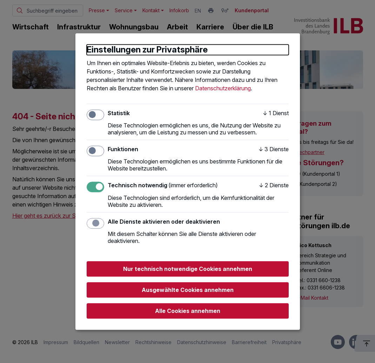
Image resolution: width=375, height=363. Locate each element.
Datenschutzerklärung (223, 88)
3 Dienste (274, 149)
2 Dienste (274, 185)
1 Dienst (276, 113)
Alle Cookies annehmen (187, 310)
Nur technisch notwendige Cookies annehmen (187, 268)
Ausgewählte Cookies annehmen (188, 289)
